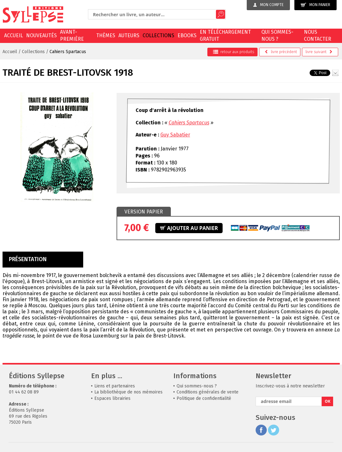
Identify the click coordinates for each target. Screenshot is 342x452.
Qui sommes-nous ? (277, 35)
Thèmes (105, 35)
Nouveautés (41, 35)
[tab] (144, 212)
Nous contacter (317, 35)
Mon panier (315, 5)
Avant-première (72, 35)
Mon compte (268, 5)
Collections (158, 35)
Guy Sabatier (175, 135)
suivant (318, 52)
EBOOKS (187, 35)
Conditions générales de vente (207, 392)
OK (328, 401)
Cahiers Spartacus (68, 51)
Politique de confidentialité (204, 398)
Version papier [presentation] (143, 212)
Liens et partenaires (114, 386)
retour (233, 52)
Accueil (13, 35)
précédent (281, 52)
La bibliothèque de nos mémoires (128, 392)
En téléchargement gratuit (225, 35)
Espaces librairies (112, 398)
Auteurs (128, 35)
